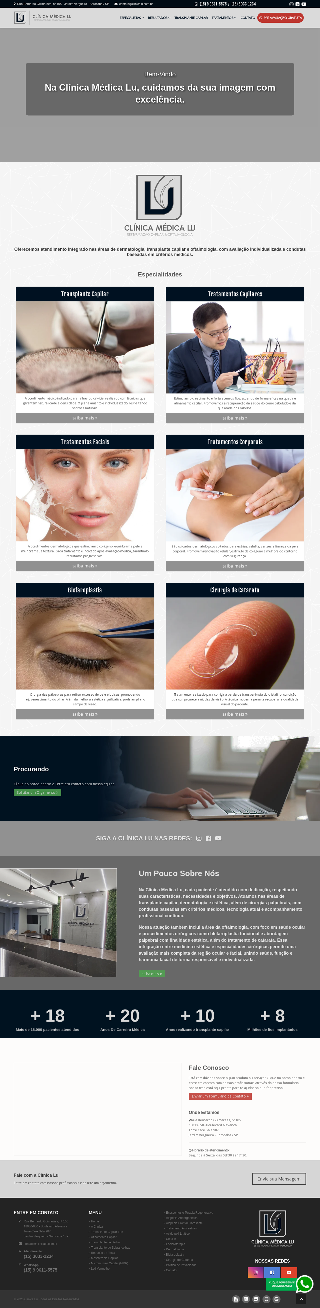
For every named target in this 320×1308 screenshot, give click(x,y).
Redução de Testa (103, 1253)
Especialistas (132, 17)
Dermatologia (175, 1249)
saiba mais (85, 421)
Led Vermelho (100, 1268)
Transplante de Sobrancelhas (110, 1247)
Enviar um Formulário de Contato (220, 1156)
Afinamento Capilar (103, 1237)
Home (95, 1221)
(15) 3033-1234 (244, 3)
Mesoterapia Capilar (104, 1258)
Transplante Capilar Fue (107, 1232)
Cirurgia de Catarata (179, 1260)
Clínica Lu (31, 1299)
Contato (247, 17)
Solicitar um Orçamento (37, 792)
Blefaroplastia (175, 1254)
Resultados (159, 17)
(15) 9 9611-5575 (213, 3)
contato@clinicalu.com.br (133, 4)
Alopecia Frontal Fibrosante (184, 1223)
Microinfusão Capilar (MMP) (109, 1263)
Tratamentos (224, 17)
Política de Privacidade (181, 1265)
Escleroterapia (175, 1244)
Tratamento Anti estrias (181, 1228)
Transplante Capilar (191, 17)
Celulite (171, 1239)
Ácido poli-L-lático (178, 1233)
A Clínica (97, 1226)
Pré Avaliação (280, 17)
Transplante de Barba (105, 1242)
